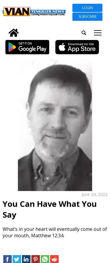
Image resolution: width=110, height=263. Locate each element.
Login (87, 7)
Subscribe (88, 16)
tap (97, 33)
